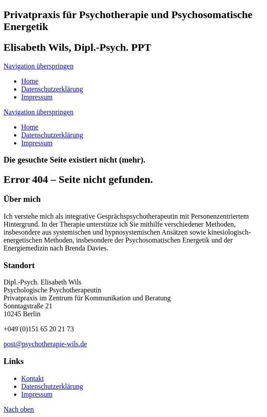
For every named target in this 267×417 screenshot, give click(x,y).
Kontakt (32, 378)
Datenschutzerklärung (52, 135)
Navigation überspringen (39, 66)
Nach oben (19, 409)
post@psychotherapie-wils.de (45, 344)
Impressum (36, 143)
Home (29, 127)
